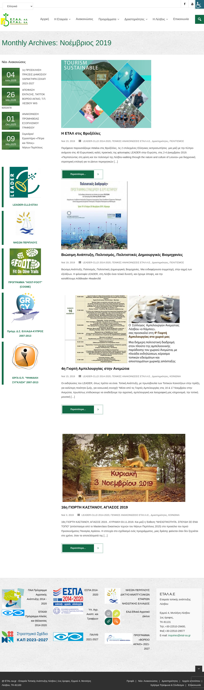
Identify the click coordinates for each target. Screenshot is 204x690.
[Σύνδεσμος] (199, 19)
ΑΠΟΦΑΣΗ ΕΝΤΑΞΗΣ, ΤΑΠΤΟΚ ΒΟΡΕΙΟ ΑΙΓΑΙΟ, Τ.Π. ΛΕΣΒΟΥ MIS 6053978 (24, 98)
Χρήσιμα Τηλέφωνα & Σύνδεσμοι (167, 685)
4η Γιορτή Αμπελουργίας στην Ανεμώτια (95, 369)
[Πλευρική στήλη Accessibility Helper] (199, 4)
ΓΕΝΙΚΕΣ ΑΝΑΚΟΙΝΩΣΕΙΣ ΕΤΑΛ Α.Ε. (131, 141)
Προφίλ (130, 681)
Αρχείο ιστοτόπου (191, 681)
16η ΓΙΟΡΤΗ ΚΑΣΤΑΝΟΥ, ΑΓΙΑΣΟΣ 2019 (94, 507)
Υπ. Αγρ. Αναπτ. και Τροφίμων (92, 614)
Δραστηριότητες (160, 141)
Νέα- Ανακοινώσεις (148, 681)
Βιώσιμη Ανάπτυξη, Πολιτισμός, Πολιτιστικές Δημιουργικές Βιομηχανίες (122, 255)
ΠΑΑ (31, 590)
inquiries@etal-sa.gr (179, 635)
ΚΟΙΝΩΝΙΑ (175, 376)
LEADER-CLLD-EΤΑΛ (25, 204)
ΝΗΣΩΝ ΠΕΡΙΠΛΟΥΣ (25, 242)
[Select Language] (18, 6)
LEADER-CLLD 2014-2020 (97, 141)
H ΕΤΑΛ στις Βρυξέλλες (81, 133)
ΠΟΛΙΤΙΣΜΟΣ (177, 141)
